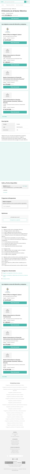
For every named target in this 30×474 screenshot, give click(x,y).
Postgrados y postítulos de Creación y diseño (15, 396)
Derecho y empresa (19, 5)
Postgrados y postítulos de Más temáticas (14, 414)
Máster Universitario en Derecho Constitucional (11, 56)
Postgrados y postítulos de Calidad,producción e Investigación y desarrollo (14, 390)
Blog (15, 435)
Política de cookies (15, 444)
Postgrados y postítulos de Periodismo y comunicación (15, 421)
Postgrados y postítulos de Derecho (14, 402)
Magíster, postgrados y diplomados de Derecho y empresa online (15, 276)
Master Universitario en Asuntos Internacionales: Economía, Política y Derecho (12, 101)
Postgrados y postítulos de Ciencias (14, 392)
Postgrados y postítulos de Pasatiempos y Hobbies (15, 419)
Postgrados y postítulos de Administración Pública (15, 385)
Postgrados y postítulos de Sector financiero (15, 423)
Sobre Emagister (15, 433)
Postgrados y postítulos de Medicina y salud (15, 416)
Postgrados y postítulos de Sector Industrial (15, 425)
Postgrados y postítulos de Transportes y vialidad (15, 427)
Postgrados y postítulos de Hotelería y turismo (14, 406)
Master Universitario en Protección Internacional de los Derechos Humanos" (13, 78)
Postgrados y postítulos (10, 5)
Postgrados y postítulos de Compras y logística (14, 394)
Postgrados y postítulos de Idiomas (14, 408)
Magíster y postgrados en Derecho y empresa (12, 273)
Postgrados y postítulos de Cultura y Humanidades (15, 398)
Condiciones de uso (15, 442)
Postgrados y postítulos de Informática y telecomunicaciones (15, 410)
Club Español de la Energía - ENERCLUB (9, 8)
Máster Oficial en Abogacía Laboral (12, 34)
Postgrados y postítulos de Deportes (14, 400)
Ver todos (4, 116)
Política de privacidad (15, 443)
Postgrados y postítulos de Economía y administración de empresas (14, 404)
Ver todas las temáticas (15, 436)
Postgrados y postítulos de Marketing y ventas (14, 412)
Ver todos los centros (15, 452)
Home (3, 5)
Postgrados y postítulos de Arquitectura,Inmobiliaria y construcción (15, 387)
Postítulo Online (6, 278)
